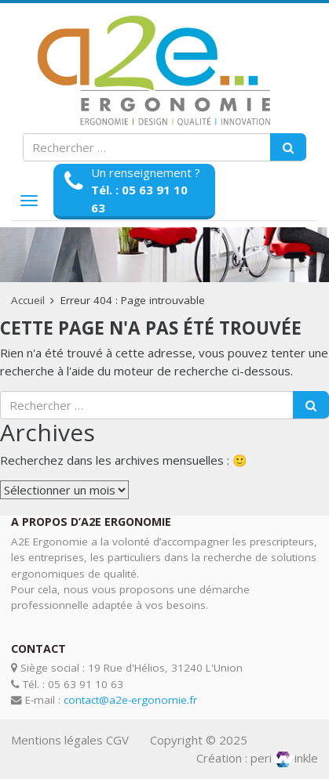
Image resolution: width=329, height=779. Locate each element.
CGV (117, 740)
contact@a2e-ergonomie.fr (130, 700)
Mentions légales (57, 740)
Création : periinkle (257, 758)
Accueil (28, 300)
